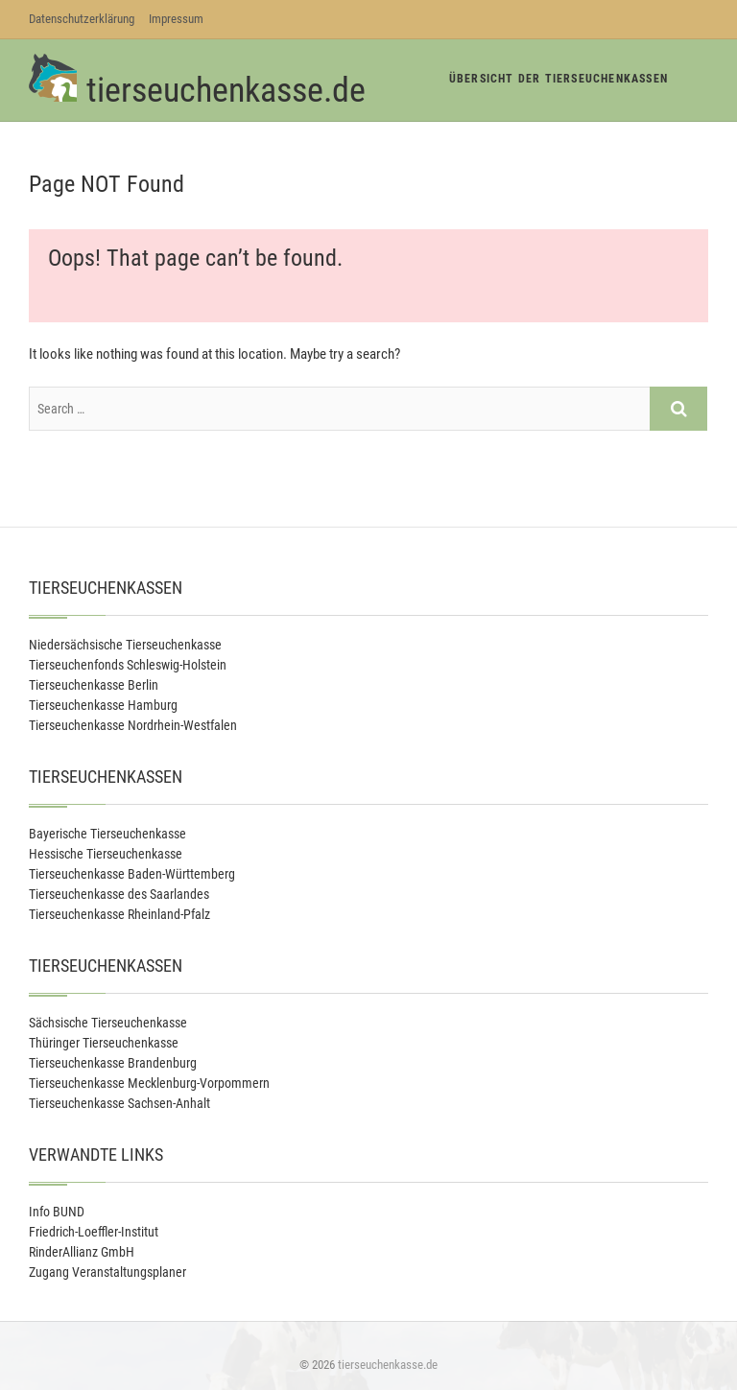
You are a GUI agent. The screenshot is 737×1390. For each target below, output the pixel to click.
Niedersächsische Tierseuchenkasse (125, 644)
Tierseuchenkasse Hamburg (103, 705)
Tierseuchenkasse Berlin (93, 685)
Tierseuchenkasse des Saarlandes (119, 894)
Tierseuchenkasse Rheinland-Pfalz (119, 914)
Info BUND (56, 1211)
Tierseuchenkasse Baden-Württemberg (132, 874)
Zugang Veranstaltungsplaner (107, 1272)
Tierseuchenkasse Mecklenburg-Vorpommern (149, 1083)
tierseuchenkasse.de (226, 90)
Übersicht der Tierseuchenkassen (558, 78)
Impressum (176, 19)
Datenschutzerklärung (81, 19)
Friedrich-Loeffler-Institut (93, 1231)
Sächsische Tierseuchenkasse (108, 1022)
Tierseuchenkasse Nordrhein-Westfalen (133, 725)
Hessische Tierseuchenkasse (105, 853)
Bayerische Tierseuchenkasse (107, 833)
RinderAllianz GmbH (81, 1252)
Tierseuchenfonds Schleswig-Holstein (127, 664)
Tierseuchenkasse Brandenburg (113, 1063)
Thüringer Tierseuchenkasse (103, 1042)
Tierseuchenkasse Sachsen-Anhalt (119, 1103)
